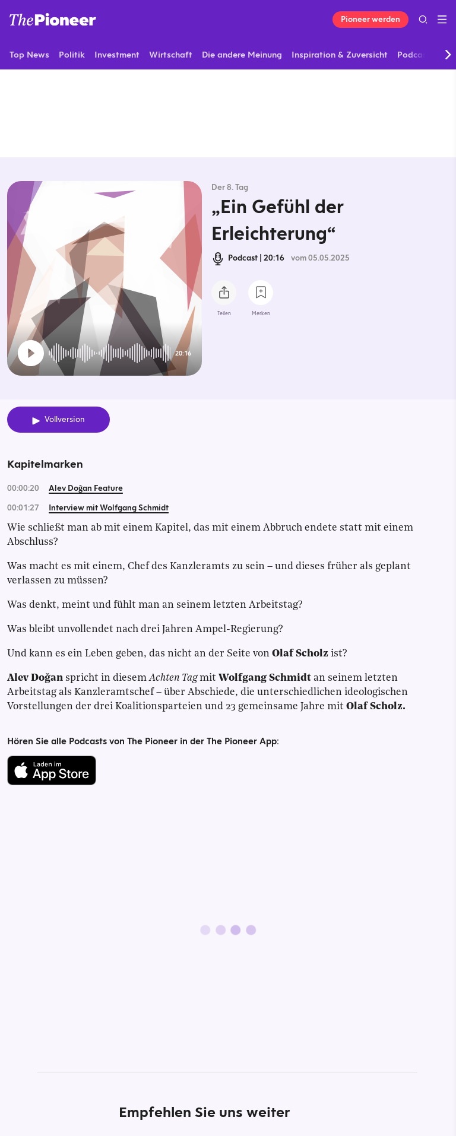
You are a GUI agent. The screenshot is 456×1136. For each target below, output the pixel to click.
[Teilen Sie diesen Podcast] (223, 292)
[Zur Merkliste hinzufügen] (260, 292)
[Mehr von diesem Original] (228, 113)
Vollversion (65, 419)
